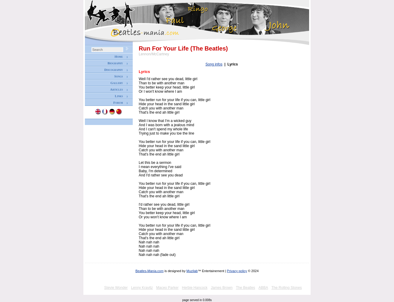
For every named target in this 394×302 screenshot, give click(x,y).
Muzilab (192, 271)
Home (118, 56)
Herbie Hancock (194, 288)
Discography (113, 69)
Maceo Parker (167, 288)
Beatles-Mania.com (149, 271)
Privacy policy (237, 271)
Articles (116, 89)
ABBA (263, 288)
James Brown (222, 288)
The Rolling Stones (286, 288)
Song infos (213, 64)
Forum (118, 102)
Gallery (116, 83)
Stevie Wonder (116, 288)
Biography (115, 63)
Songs (118, 76)
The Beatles (245, 288)
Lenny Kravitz (142, 288)
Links (119, 96)
